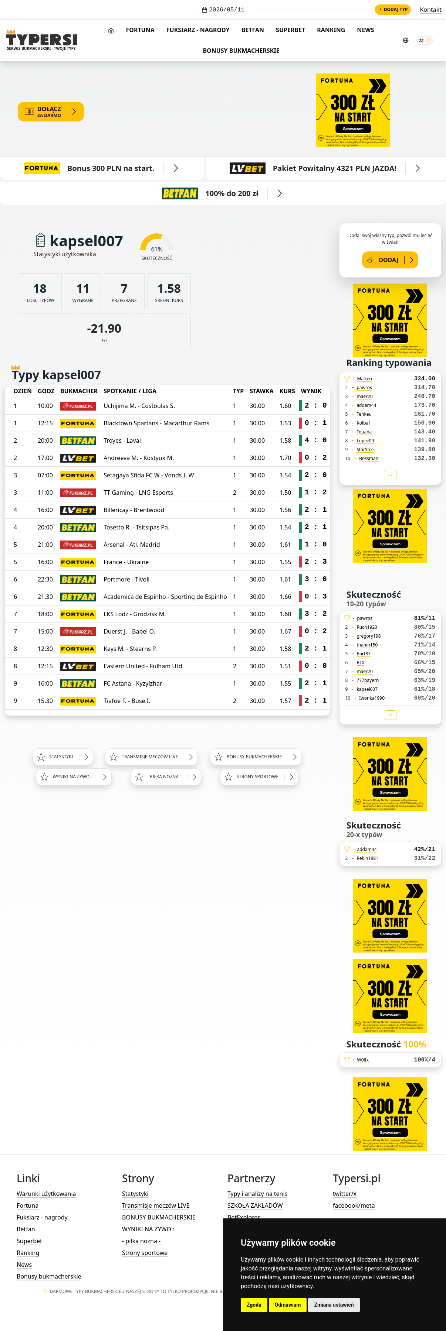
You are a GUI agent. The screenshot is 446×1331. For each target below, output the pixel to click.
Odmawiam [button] (288, 1305)
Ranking (331, 30)
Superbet (290, 30)
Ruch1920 (367, 627)
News (365, 30)
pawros (364, 387)
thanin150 (367, 645)
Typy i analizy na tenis (257, 1194)
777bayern (368, 680)
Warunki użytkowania (46, 1194)
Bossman (368, 458)
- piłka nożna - (141, 1241)
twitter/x (345, 1194)
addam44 (366, 405)
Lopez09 (365, 441)
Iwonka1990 (372, 698)
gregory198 (369, 636)
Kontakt (431, 10)
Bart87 (364, 654)
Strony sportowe (145, 1253)
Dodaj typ (393, 9)
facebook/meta (354, 1205)
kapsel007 (367, 689)
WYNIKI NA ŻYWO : (148, 1229)
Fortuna (140, 30)
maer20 (364, 396)
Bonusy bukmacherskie (241, 51)
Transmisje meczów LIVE (156, 1205)
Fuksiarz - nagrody (198, 30)
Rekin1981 (367, 858)
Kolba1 (364, 423)
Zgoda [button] (254, 1305)
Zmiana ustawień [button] (334, 1305)
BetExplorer (243, 1217)
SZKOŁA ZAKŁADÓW (255, 1205)
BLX (360, 662)
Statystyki (135, 1194)
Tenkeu (364, 414)
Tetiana (364, 432)
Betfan (252, 30)
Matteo (364, 378)
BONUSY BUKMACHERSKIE (159, 1217)
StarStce (365, 449)
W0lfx (363, 1060)
